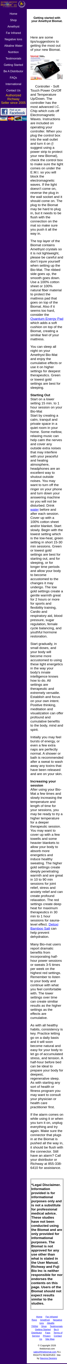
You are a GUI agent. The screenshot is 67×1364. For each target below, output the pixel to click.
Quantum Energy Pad (46, 319)
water (34, 509)
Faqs (47, 1332)
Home (39, 1316)
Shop (44, 1326)
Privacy (47, 1336)
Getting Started (43, 1329)
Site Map (49, 1339)
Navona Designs (48, 1358)
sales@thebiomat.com (44, 1352)
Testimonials (56, 1326)
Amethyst (45, 1320)
